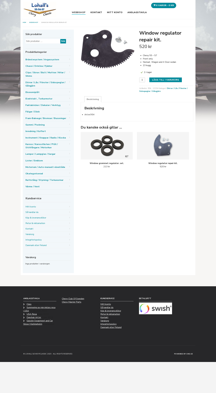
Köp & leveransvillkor (35, 217)
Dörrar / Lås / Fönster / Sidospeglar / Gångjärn (45, 84)
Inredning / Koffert (35, 131)
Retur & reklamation (35, 223)
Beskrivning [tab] (93, 99)
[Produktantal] (142, 79)
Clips (29, 304)
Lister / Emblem (34, 160)
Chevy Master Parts (71, 302)
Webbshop (79, 12)
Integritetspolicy (33, 239)
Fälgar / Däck (32, 111)
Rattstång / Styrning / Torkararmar (44, 180)
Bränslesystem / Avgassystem (42, 59)
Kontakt (96, 12)
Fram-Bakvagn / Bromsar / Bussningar (45, 118)
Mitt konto (114, 12)
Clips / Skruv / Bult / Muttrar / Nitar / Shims (45, 74)
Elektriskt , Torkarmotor (38, 98)
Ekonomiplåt (32, 92)
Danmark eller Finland (36, 245)
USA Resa (32, 314)
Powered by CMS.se (183, 354)
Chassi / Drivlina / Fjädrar (38, 66)
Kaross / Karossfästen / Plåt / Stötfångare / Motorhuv (41, 146)
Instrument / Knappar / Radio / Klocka (45, 137)
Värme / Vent (32, 186)
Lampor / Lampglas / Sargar (40, 154)
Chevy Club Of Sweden (73, 298)
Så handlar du (31, 212)
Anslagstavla (137, 12)
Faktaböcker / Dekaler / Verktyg (42, 105)
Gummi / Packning (35, 124)
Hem (24, 22)
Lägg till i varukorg (165, 79)
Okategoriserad (34, 173)
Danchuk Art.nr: (34, 317)
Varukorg (29, 234)
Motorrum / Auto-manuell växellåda (45, 167)
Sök (63, 41)
